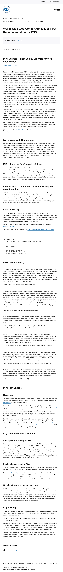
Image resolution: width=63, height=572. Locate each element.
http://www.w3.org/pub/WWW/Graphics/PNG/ (41, 229)
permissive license (24, 569)
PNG (6, 132)
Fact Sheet (15, 65)
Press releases (13, 18)
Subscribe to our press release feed (16, 550)
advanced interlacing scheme (14, 473)
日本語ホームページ (45, 1)
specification (7, 402)
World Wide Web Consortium (20, 567)
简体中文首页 (56, 1)
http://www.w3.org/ (8, 226)
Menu (57, 9)
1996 (21, 18)
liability (8, 569)
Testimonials (7, 65)
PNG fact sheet (20, 130)
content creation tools (35, 425)
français (20, 40)
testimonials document (34, 130)
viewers (54, 423)
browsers (13, 427)
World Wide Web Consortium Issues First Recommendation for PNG (23, 22)
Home (5, 18)
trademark (13, 569)
